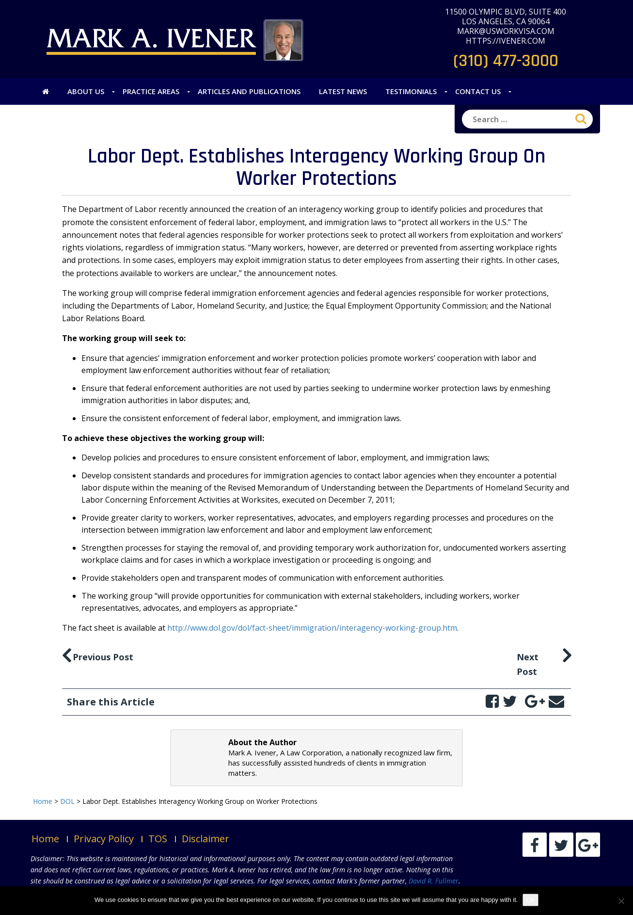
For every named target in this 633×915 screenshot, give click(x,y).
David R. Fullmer (434, 880)
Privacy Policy (104, 838)
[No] (621, 901)
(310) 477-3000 (505, 61)
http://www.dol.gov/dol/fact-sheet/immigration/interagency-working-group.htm (312, 627)
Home (45, 838)
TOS (157, 838)
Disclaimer (205, 838)
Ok (530, 899)
